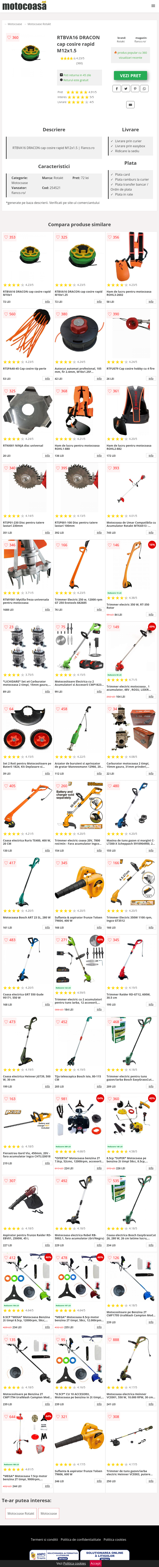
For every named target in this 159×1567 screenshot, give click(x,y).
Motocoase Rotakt (39, 24)
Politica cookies (115, 1539)
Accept (96, 1563)
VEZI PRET (130, 75)
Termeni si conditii (44, 1539)
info (47, 301)
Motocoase (15, 24)
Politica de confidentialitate (81, 1539)
